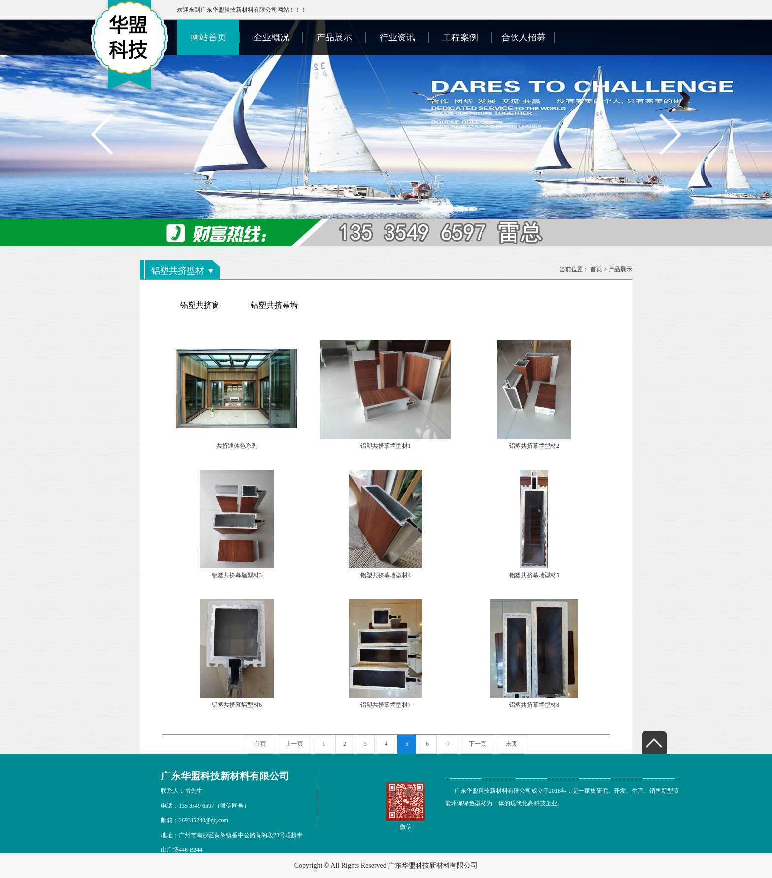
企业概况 (271, 37)
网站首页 (208, 37)
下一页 (477, 743)
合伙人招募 (523, 37)
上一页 (294, 743)
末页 (511, 743)
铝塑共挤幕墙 (274, 305)
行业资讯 (397, 37)
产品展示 (334, 37)
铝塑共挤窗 (200, 305)
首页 (596, 269)
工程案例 (460, 37)
